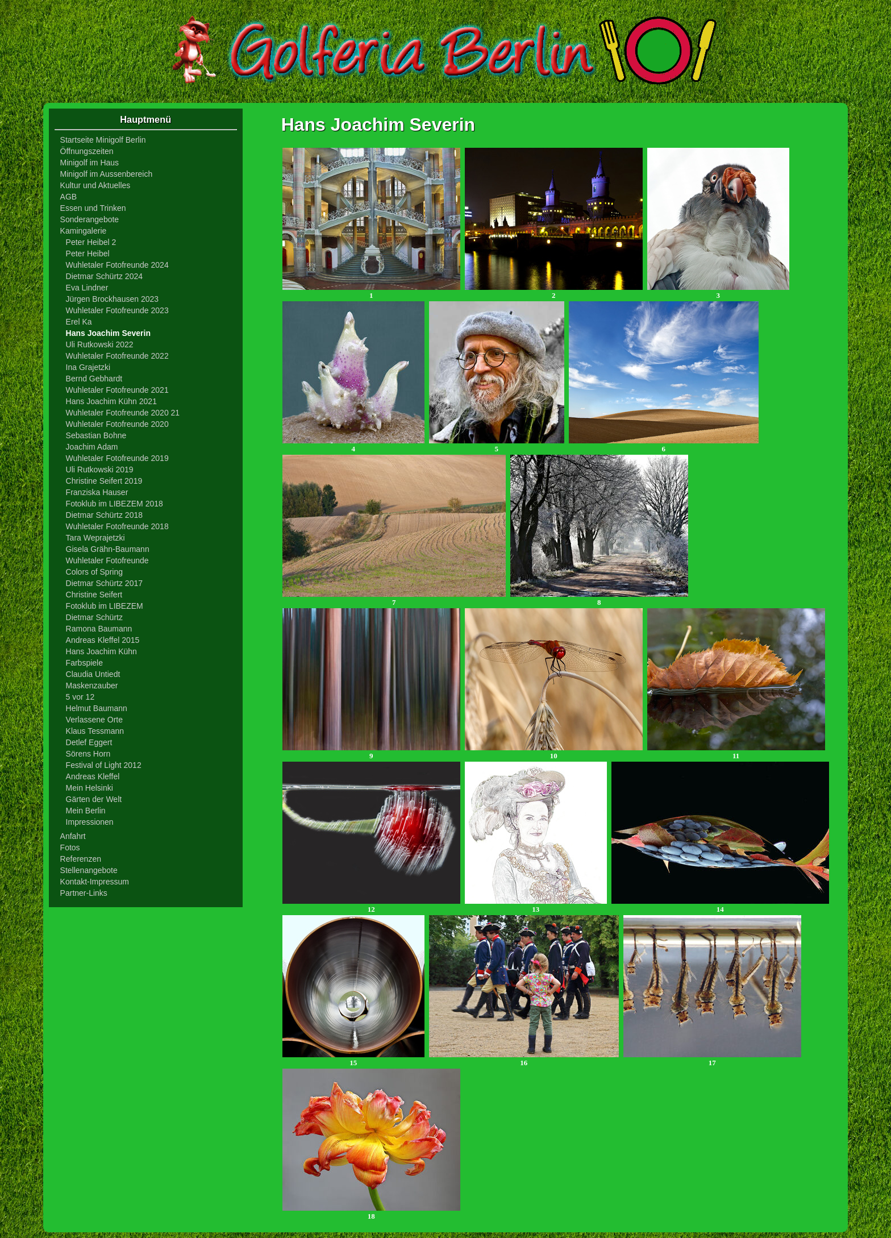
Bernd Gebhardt (94, 378)
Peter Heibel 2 (91, 242)
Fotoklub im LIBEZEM (104, 605)
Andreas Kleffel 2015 (103, 640)
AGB (68, 196)
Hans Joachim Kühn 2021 (111, 401)
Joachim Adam (92, 446)
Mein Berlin (86, 810)
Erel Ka (79, 321)
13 (536, 905)
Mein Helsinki (89, 787)
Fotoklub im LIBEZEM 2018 (114, 503)
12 (371, 905)
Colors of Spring (94, 571)
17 (712, 1059)
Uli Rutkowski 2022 (100, 344)
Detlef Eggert (89, 742)
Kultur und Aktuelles (95, 185)
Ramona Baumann (99, 628)
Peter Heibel (88, 253)
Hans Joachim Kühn (101, 651)
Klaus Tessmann (95, 731)
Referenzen (80, 858)
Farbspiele (84, 662)
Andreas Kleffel (93, 776)
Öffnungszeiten (87, 151)
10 (554, 752)
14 (720, 905)
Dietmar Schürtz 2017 (104, 583)
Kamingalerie (83, 230)
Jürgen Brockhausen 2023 (112, 299)
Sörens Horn (88, 753)
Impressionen (90, 821)
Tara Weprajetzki (95, 537)
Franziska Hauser (97, 492)
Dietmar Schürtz (94, 617)
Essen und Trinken (93, 208)
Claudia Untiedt (93, 674)
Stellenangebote (89, 870)
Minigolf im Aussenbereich (106, 173)
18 (371, 1212)
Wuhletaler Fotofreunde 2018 (117, 526)
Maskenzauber (92, 685)
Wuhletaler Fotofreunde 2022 (117, 355)
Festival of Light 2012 (103, 765)
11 (736, 752)
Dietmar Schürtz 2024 (104, 276)
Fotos (70, 847)
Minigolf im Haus (89, 162)
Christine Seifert (94, 594)
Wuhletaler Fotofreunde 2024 (117, 264)
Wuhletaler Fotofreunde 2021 (117, 389)
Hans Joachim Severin (108, 333)
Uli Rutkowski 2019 (100, 469)
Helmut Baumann (96, 708)
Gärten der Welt (94, 799)
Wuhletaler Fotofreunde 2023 (117, 310)
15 (353, 1059)
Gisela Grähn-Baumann (107, 549)
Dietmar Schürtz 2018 (104, 515)
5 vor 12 (80, 696)
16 (524, 1059)
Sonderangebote (89, 219)
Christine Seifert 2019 (104, 480)
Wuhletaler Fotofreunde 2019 (117, 458)
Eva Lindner (87, 287)
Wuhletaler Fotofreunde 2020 (117, 424)
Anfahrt (73, 836)
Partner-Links (83, 893)
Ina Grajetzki (88, 367)
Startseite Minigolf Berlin (103, 139)
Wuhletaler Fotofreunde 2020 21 (123, 412)
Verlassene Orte (94, 719)
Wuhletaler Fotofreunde (107, 560)
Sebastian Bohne (96, 435)
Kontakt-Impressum (94, 881)
